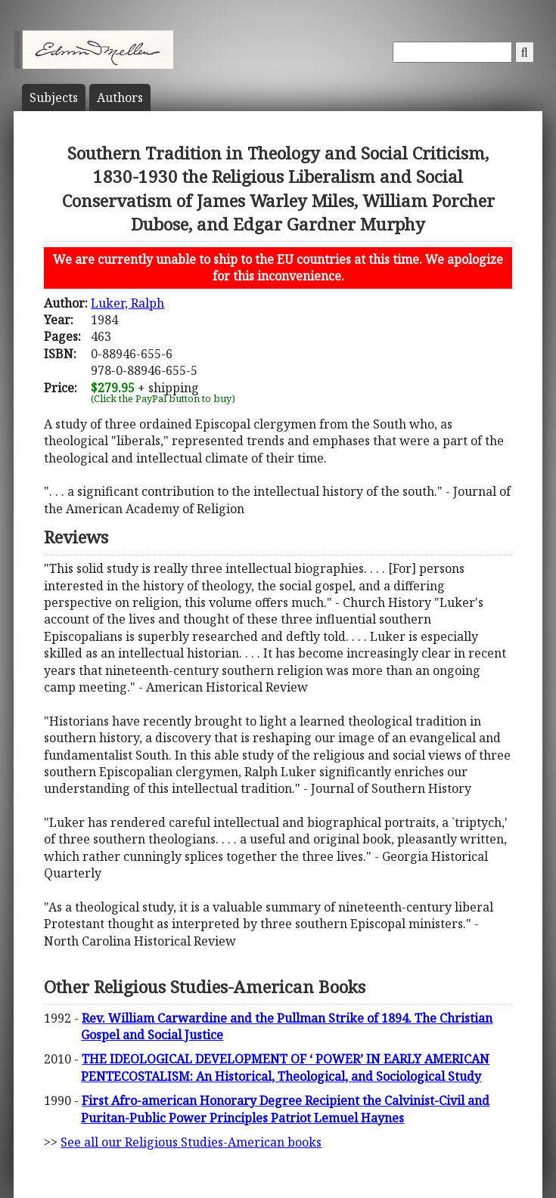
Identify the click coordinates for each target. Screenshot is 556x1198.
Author (120, 97)
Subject (54, 97)
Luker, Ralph (127, 303)
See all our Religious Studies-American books (191, 1142)
